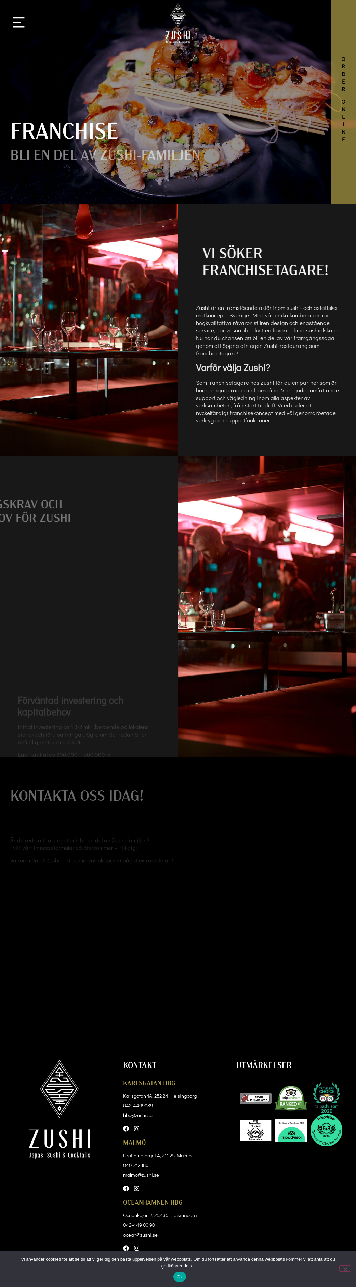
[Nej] (345, 1268)
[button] (18, 23)
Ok (180, 1276)
